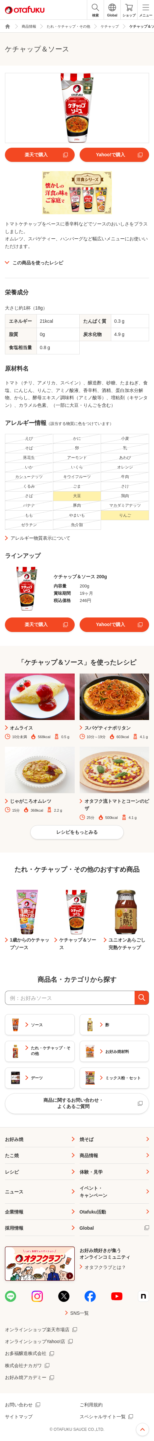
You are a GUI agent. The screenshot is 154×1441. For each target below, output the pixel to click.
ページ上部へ (142, 1429)
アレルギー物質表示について (40, 538)
